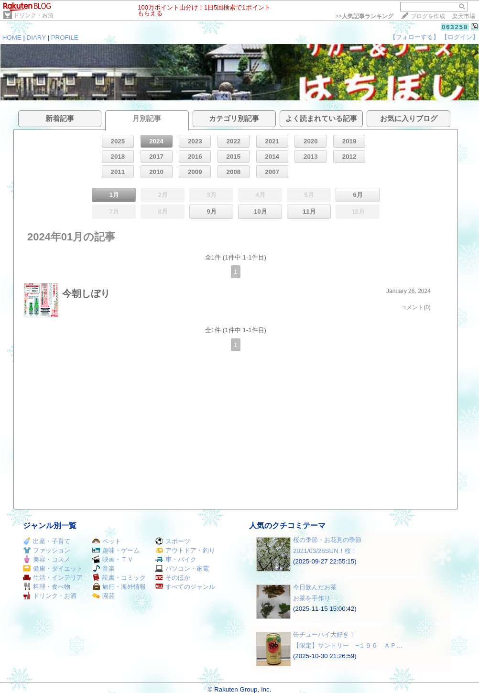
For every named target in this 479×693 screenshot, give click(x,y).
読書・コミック (119, 577)
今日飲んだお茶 (315, 587)
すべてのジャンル (185, 586)
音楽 (103, 568)
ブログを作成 (428, 16)
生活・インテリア (53, 577)
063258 (455, 27)
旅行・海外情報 (119, 586)
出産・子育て (46, 541)
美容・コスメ (46, 559)
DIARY (36, 37)
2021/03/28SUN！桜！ (325, 550)
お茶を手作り (311, 598)
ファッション (46, 550)
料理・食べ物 (46, 586)
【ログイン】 (460, 37)
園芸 (103, 595)
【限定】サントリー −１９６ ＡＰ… (348, 645)
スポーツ (172, 541)
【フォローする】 (414, 37)
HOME (12, 37)
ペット (106, 541)
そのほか (172, 577)
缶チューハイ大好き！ (324, 634)
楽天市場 (463, 16)
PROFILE (64, 37)
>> (364, 16)
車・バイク (175, 559)
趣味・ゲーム (116, 550)
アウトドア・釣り (185, 550)
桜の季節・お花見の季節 (327, 539)
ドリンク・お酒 (33, 15)
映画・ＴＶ (112, 559)
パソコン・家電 (182, 568)
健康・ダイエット (53, 568)
